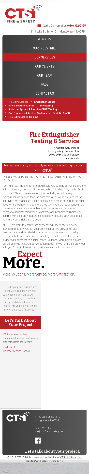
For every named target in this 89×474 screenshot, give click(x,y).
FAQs (44, 84)
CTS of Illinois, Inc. (71, 457)
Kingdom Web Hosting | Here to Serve (44, 461)
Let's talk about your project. (52, 451)
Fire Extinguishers (17, 101)
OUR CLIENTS (44, 66)
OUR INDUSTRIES (45, 48)
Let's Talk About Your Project (20, 322)
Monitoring (46, 105)
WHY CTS (44, 39)
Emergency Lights (44, 101)
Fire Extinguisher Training (23, 117)
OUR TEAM (44, 75)
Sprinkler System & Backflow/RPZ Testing (32, 109)
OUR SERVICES (44, 57)
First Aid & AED (61, 113)
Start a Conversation (54, 25)
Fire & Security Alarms (21, 105)
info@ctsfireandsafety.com (50, 431)
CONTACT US (45, 93)
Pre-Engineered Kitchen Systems (27, 113)
